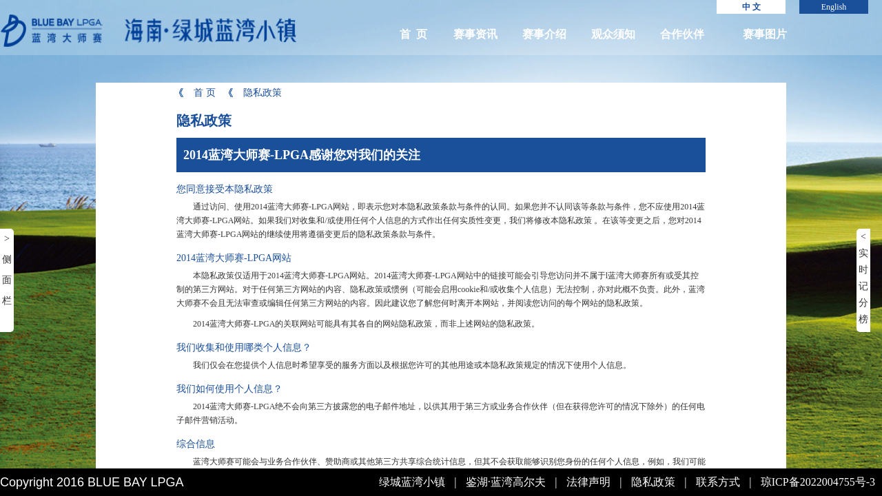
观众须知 (613, 34)
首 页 (413, 34)
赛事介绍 (544, 34)
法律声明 (588, 482)
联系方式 (718, 482)
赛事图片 (765, 34)
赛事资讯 (475, 34)
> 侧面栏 (7, 270)
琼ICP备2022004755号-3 (818, 482)
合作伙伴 (682, 34)
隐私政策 (254, 92)
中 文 (751, 7)
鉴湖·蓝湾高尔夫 (506, 482)
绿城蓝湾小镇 (412, 482)
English (834, 7)
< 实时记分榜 (863, 277)
